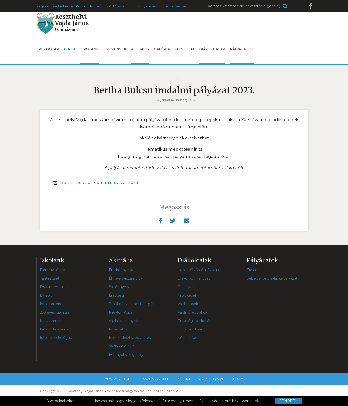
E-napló (46, 295)
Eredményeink (121, 270)
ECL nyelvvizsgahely (126, 354)
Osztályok (186, 287)
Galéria (162, 49)
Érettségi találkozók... (196, 321)
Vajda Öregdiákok (192, 312)
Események (115, 49)
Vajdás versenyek (123, 321)
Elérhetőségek (175, 6)
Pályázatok (242, 55)
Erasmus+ (255, 270)
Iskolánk (89, 55)
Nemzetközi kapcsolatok (130, 338)
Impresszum (196, 379)
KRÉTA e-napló (118, 6)
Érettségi (117, 295)
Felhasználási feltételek (157, 379)
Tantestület (49, 278)
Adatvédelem (117, 379)
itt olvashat (259, 401)
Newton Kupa (120, 312)
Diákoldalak (212, 55)
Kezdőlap (49, 49)
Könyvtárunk (50, 321)
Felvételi (184, 49)
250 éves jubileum (55, 312)
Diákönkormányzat (194, 278)
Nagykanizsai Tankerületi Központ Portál (68, 6)
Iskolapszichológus (56, 338)
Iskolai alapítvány (54, 329)
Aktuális (140, 55)
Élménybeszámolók (125, 278)
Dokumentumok (54, 287)
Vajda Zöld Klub (122, 346)
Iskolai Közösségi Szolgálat (200, 270)
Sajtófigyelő (119, 287)
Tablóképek (187, 295)
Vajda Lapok (188, 304)
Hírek (69, 49)
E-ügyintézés (146, 6)
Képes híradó (189, 338)
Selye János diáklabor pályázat (272, 278)
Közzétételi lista (228, 379)
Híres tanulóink (190, 329)
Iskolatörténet (52, 304)
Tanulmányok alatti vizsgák (131, 304)
